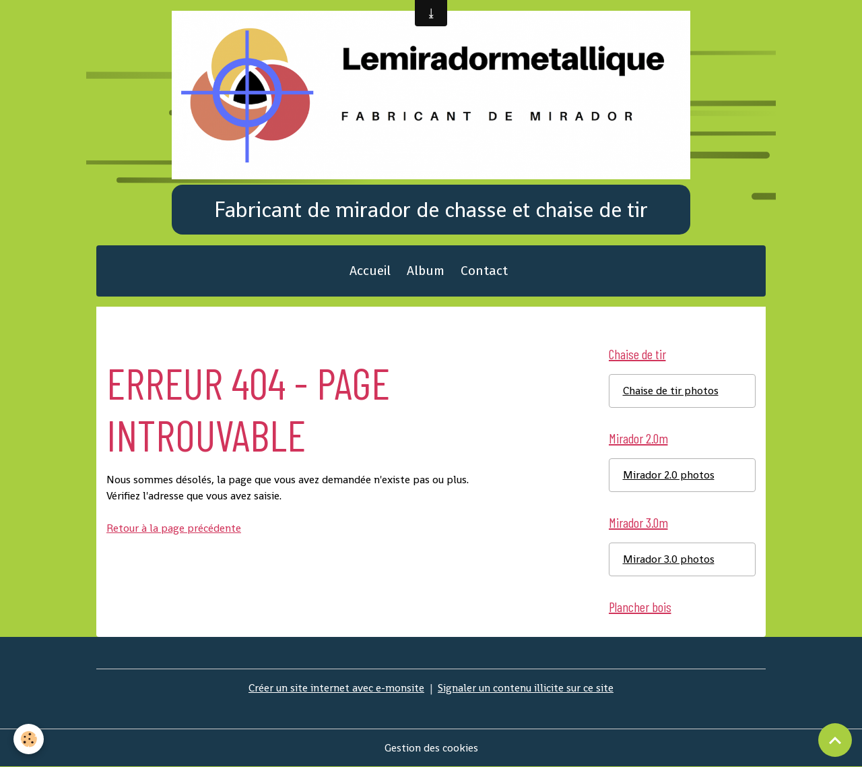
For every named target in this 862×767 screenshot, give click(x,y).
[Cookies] (28, 739)
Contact (484, 270)
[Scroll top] (835, 740)
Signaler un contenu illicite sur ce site (526, 688)
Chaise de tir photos (671, 391)
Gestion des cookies (431, 748)
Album (425, 270)
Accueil (370, 270)
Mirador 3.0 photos (669, 559)
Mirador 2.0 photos (669, 475)
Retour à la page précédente (173, 528)
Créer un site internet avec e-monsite (336, 688)
